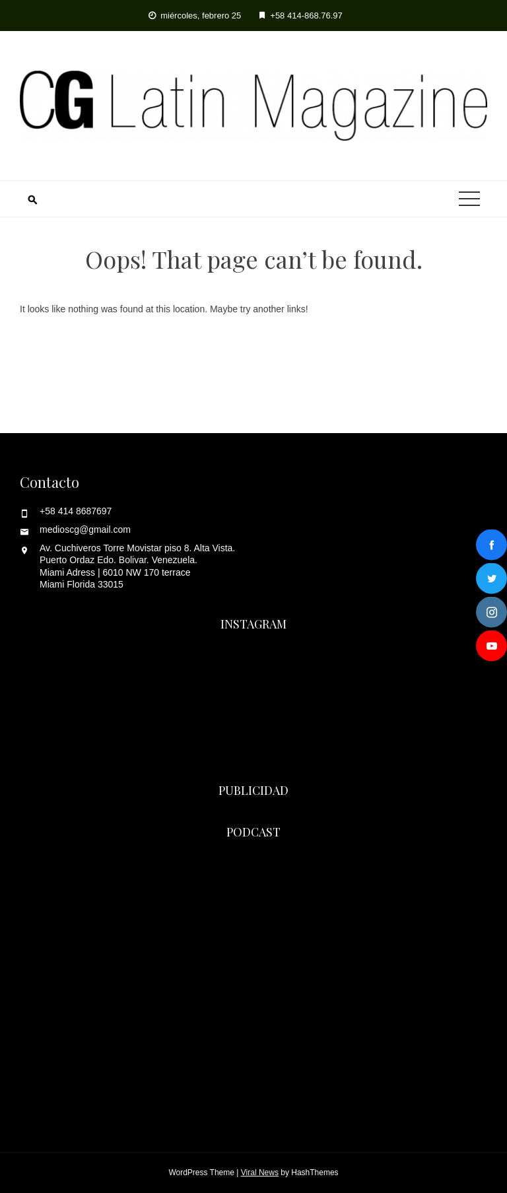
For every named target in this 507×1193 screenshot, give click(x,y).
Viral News (260, 1172)
